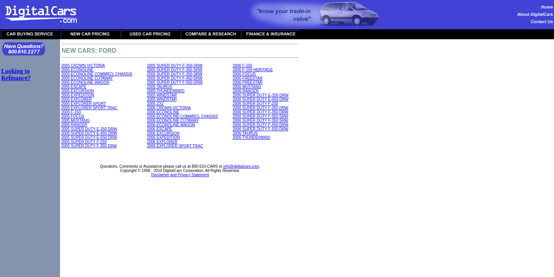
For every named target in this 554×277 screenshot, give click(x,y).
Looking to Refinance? (15, 74)
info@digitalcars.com (241, 166)
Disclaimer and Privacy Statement (180, 175)
